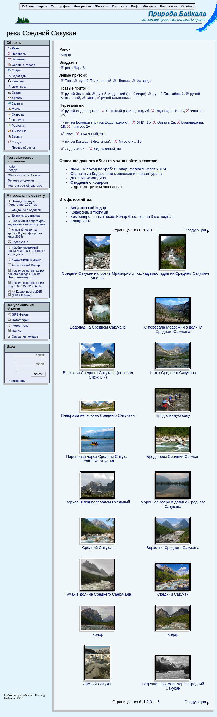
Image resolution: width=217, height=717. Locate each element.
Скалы (14, 92)
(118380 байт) (19, 295)
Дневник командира (24, 215)
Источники (17, 87)
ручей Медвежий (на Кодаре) (121, 94)
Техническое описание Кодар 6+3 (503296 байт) (26, 284)
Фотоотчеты (18, 325)
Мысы (14, 109)
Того (68, 81)
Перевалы (17, 53)
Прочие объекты (21, 147)
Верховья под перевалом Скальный (98, 502)
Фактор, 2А (81, 126)
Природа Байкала (177, 13)
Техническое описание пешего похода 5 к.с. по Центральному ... (26, 274)
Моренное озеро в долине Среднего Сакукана (172, 504)
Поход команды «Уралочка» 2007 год (22, 202)
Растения (16, 125)
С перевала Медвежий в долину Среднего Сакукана (173, 329)
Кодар (66, 55)
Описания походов (23, 336)
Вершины (16, 59)
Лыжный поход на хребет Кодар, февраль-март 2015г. (25, 233)
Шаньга (124, 81)
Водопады (17, 76)
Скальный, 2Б (93, 134)
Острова (16, 114)
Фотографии (18, 320)
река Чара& (75, 68)
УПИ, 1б (144, 122)
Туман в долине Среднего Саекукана (98, 594)
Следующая (197, 230)
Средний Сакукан (97, 547)
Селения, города (21, 64)
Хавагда (144, 81)
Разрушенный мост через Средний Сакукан (173, 686)
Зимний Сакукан (97, 684)
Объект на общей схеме (25, 175)
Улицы (14, 142)
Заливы (15, 103)
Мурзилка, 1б (130, 141)
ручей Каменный (115, 98)
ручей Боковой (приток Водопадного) (97, 122)
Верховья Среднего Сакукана (173, 547)
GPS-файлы (18, 314)
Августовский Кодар (24, 265)
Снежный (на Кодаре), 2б (127, 111)
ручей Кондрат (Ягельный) (87, 141)
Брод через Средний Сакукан (173, 456)
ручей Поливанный (95, 81)
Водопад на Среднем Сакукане (98, 327)
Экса (90, 98)
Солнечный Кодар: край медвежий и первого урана (26, 222)
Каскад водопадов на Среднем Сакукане (173, 273)
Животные (17, 131)
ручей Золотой (77, 94)
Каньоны (16, 81)
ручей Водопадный (81, 111)
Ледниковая (75, 149)
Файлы (14, 331)
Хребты (15, 98)
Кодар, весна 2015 (25, 291)
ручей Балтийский (168, 94)
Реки (13, 48)
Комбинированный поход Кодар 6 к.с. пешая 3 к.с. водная (26, 251)
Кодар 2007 (18, 242)
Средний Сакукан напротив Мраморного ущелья (98, 275)
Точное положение (21, 180)
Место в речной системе (25, 185)
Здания (15, 136)
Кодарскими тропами (24, 259)
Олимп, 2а (166, 122)
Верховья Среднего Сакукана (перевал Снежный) (98, 375)
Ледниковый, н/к (107, 149)
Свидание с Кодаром (24, 210)
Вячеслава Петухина (188, 20)
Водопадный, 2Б (170, 111)
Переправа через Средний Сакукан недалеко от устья (97, 458)
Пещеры (16, 120)
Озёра (14, 70)
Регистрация (16, 380)
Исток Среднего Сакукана (173, 373)
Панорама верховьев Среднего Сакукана (98, 415)
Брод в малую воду (173, 415)
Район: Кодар (12, 168)
